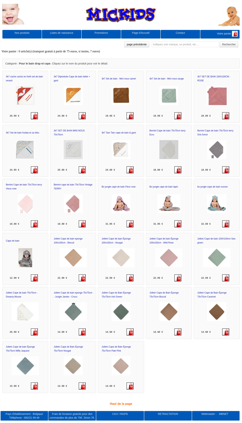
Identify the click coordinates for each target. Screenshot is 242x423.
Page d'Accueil (141, 32)
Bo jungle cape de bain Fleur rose (118, 186)
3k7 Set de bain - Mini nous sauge (167, 78)
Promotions (101, 32)
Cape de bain (12, 240)
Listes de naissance (61, 32)
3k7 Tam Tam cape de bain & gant (119, 132)
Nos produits (22, 32)
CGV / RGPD (120, 413)
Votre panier (227, 34)
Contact (180, 32)
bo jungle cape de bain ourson (212, 186)
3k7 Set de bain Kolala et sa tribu (22, 132)
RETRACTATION (168, 413)
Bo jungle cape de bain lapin (164, 186)
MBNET (223, 413)
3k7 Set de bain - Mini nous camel (119, 78)
